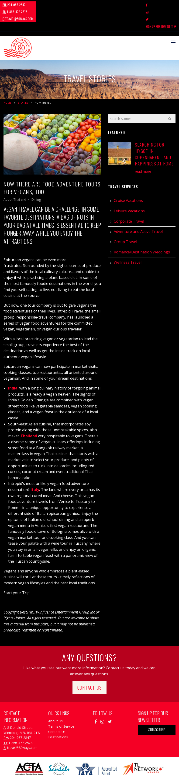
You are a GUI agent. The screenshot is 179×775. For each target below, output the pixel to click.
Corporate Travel (129, 199)
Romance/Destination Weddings (142, 230)
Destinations (58, 716)
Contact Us (89, 666)
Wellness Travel (127, 241)
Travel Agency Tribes (115, 765)
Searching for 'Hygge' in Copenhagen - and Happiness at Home (154, 133)
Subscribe (156, 708)
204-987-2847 (14, 4)
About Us (55, 700)
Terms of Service (61, 705)
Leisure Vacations (129, 189)
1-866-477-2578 (43, 4)
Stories (23, 81)
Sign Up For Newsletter (161, 5)
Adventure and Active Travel (138, 210)
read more (143, 150)
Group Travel (125, 220)
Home (7, 81)
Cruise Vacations (128, 179)
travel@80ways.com (76, 4)
